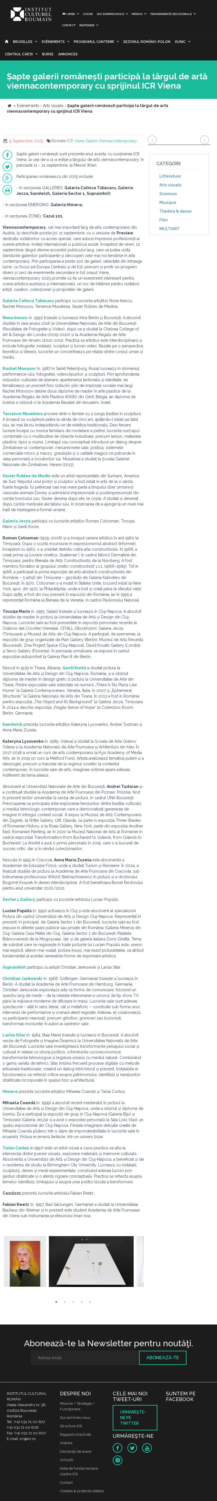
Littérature (170, 176)
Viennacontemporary (117, 141)
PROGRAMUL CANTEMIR (94, 42)
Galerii (91, 141)
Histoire (66, 1443)
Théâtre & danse (175, 211)
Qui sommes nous (110, 14)
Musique (167, 202)
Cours (88, 14)
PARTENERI (86, 25)
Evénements (53, 42)
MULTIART (169, 228)
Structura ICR (71, 1426)
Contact (68, 25)
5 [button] (90, 1302)
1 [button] (56, 1302)
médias (137, 14)
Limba (68, 14)
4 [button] (81, 1302)
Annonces (68, 54)
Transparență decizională (171, 14)
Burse (47, 54)
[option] (25, 1262)
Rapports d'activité (75, 1434)
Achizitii (66, 1460)
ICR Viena (75, 141)
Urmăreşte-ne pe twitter (133, 1418)
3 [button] (73, 1302)
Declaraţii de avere (75, 1451)
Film (163, 220)
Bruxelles (22, 42)
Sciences (168, 193)
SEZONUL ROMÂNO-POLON (146, 42)
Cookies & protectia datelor (82, 1491)
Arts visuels (170, 185)
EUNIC (180, 42)
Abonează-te (162, 1357)
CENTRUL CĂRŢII (19, 54)
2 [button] (65, 1302)
